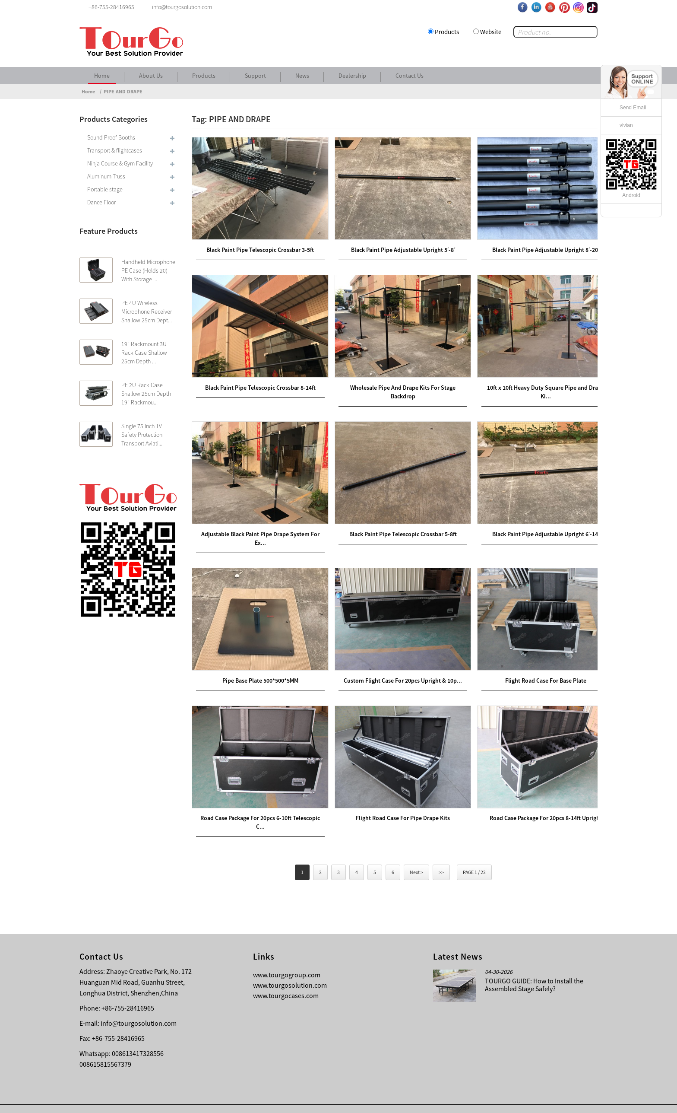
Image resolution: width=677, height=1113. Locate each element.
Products (447, 32)
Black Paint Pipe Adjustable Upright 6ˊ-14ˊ (531, 523)
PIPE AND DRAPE (123, 91)
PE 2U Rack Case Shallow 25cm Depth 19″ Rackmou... (146, 393)
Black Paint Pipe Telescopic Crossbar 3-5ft (257, 246)
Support (255, 76)
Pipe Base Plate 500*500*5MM (257, 665)
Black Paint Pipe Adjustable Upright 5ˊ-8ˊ (395, 246)
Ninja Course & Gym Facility (120, 163)
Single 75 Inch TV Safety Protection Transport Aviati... (141, 434)
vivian (626, 125)
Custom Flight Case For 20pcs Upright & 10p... (394, 665)
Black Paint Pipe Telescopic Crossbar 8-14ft (257, 380)
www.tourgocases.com (286, 977)
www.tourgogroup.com (286, 957)
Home (102, 76)
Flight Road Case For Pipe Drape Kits (395, 800)
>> (441, 854)
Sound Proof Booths (111, 137)
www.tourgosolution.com (290, 967)
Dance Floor (101, 202)
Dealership (352, 76)
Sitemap (582, 1100)
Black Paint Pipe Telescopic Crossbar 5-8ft (395, 523)
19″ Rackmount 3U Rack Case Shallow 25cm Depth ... (144, 352)
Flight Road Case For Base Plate (532, 665)
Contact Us (409, 76)
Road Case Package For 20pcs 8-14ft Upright (532, 800)
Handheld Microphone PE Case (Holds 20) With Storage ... (148, 270)
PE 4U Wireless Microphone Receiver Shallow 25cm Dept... (146, 311)
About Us (151, 76)
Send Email (633, 108)
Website (490, 32)
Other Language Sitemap (529, 1100)
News (302, 76)
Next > (416, 854)
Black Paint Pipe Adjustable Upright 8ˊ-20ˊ (531, 246)
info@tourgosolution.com (139, 1005)
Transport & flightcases (114, 150)
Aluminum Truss (106, 176)
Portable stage (105, 189)
